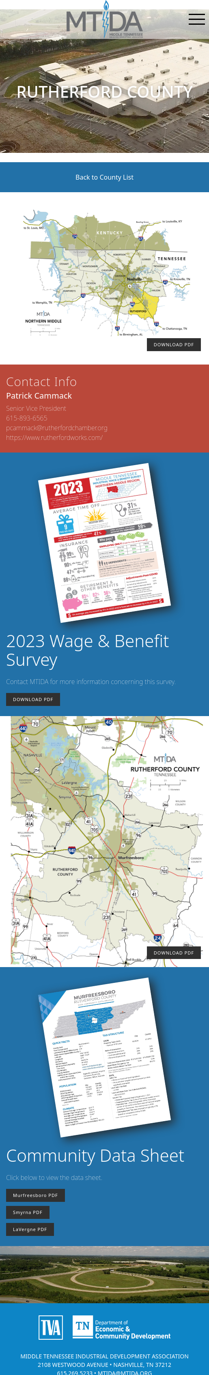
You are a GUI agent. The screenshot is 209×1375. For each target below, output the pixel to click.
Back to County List (104, 177)
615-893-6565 (26, 418)
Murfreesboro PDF (35, 1195)
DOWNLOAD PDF (174, 344)
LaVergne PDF (30, 1229)
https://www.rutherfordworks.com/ (54, 437)
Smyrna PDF (28, 1212)
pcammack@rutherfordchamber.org (57, 427)
